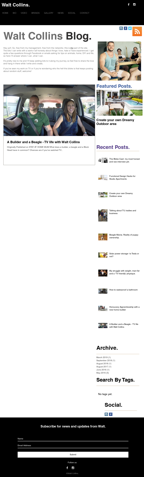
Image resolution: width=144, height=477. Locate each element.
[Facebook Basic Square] (125, 28)
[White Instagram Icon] (134, 4)
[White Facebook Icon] (128, 4)
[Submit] (73, 455)
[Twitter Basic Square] (130, 28)
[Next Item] (138, 103)
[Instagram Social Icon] (121, 28)
